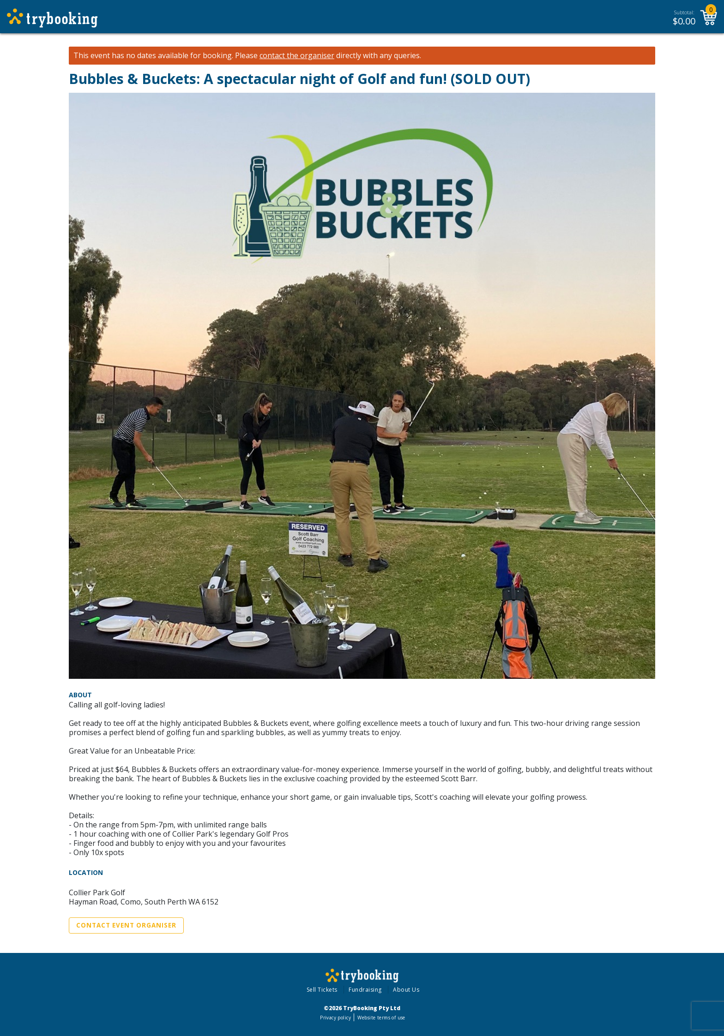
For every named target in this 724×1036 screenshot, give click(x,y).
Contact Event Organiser (126, 925)
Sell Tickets (322, 990)
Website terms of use (381, 1017)
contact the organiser (296, 55)
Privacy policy (335, 1017)
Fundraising (365, 990)
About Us (406, 990)
